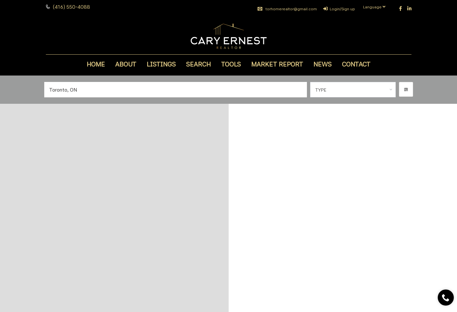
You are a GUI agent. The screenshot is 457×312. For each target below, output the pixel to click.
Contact (356, 64)
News (322, 64)
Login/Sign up (339, 9)
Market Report (277, 64)
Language (374, 6)
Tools (231, 64)
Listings (161, 64)
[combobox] (353, 89)
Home (96, 64)
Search (198, 64)
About (125, 64)
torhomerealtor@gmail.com (287, 9)
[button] (406, 89)
